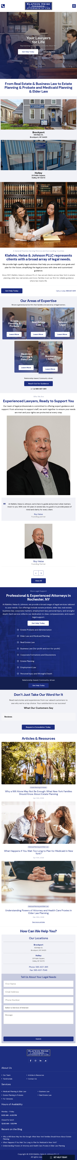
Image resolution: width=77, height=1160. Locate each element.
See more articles (38, 922)
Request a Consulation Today (38, 727)
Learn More (14, 334)
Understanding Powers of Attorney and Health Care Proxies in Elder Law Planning (38, 912)
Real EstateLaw (38, 323)
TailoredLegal (62, 323)
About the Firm (49, 44)
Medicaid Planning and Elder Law (38, 847)
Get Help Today (28, 44)
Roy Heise (40, 561)
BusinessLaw (50, 357)
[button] (1, 722)
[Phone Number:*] (38, 1000)
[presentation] (36, 573)
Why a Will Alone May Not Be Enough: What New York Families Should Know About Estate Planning (38, 792)
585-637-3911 (41, 389)
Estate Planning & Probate (38, 787)
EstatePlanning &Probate (14, 323)
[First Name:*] (38, 984)
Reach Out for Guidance (38, 383)
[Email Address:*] (38, 992)
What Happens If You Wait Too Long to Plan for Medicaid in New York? (38, 852)
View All (38, 581)
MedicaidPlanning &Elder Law (26, 356)
